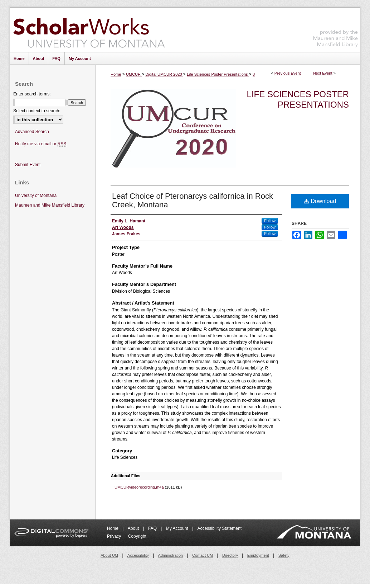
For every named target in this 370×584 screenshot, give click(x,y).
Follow (270, 220)
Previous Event (287, 73)
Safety (283, 555)
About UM (109, 555)
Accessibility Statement (220, 528)
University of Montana (36, 195)
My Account (177, 528)
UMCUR (134, 74)
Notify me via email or (40, 144)
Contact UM (202, 555)
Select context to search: (36, 110)
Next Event (322, 73)
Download (320, 201)
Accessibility (138, 555)
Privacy (114, 536)
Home (116, 74)
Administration (170, 555)
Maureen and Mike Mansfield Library (335, 29)
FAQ (153, 528)
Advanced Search (32, 131)
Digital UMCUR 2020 (164, 74)
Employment (258, 555)
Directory (230, 555)
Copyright (137, 536)
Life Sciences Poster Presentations (218, 74)
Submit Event (27, 164)
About (134, 528)
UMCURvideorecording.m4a (139, 487)
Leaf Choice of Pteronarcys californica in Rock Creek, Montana (192, 200)
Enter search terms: (32, 93)
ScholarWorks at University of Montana (89, 30)
